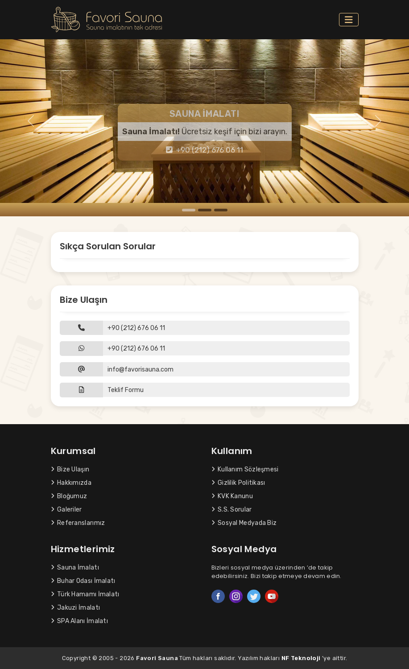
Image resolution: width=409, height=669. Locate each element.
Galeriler (66, 509)
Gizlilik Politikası (238, 483)
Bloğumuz (69, 496)
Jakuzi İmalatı (75, 607)
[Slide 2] (204, 210)
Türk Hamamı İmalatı (85, 594)
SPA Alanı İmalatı (79, 621)
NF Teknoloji (301, 658)
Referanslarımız (78, 523)
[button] (205, 390)
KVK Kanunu (232, 496)
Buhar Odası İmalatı (83, 581)
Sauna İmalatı (75, 567)
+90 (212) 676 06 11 (204, 149)
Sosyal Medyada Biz (244, 523)
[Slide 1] (188, 210)
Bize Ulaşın (70, 469)
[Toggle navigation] (349, 20)
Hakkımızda (71, 483)
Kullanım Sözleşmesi (245, 469)
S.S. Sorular (231, 509)
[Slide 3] (220, 210)
